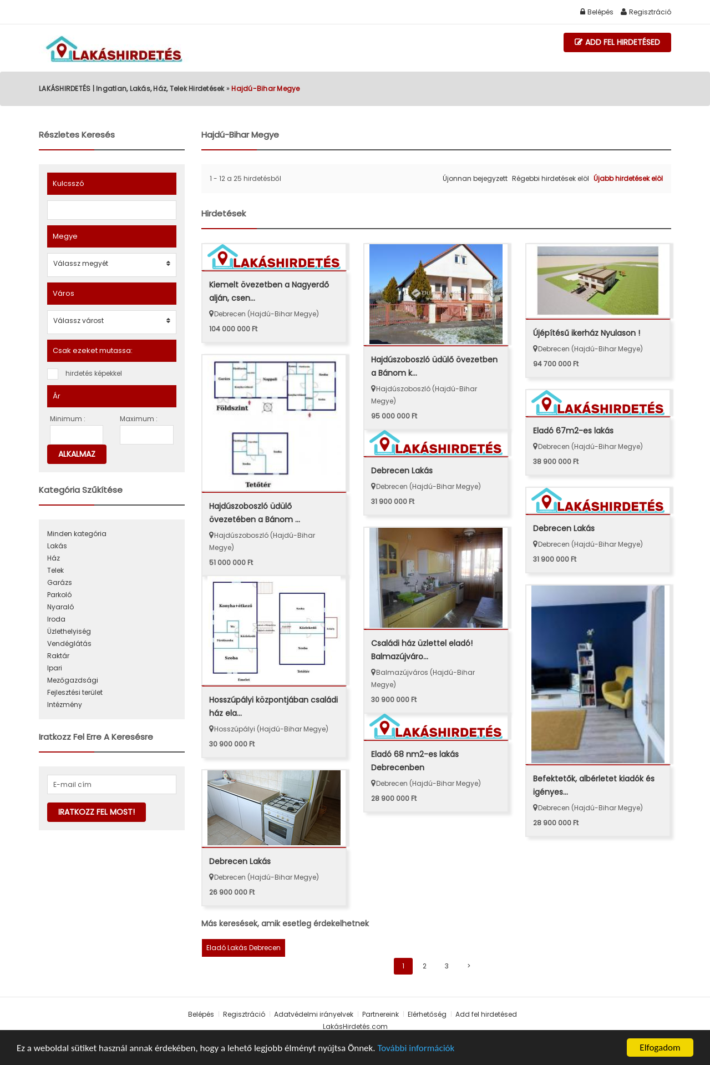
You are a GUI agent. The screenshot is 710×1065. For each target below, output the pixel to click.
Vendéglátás (69, 643)
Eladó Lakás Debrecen (243, 947)
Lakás (57, 546)
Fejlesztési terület (75, 692)
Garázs (59, 582)
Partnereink (380, 1014)
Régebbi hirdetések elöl (550, 178)
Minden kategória (76, 533)
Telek (55, 570)
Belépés (596, 12)
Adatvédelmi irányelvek (313, 1014)
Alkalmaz (76, 454)
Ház (53, 558)
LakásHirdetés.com (355, 1026)
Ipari (54, 668)
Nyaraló (60, 607)
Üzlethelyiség (69, 631)
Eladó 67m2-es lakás (573, 430)
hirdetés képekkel (93, 373)
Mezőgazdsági (72, 680)
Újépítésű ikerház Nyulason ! (586, 333)
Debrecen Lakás (402, 470)
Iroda (56, 619)
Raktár (58, 655)
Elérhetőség (428, 1014)
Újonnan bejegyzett (475, 178)
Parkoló (59, 594)
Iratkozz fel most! (96, 811)
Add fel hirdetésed (617, 42)
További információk (415, 1048)
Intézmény (64, 704)
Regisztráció (646, 12)
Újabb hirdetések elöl (628, 178)
